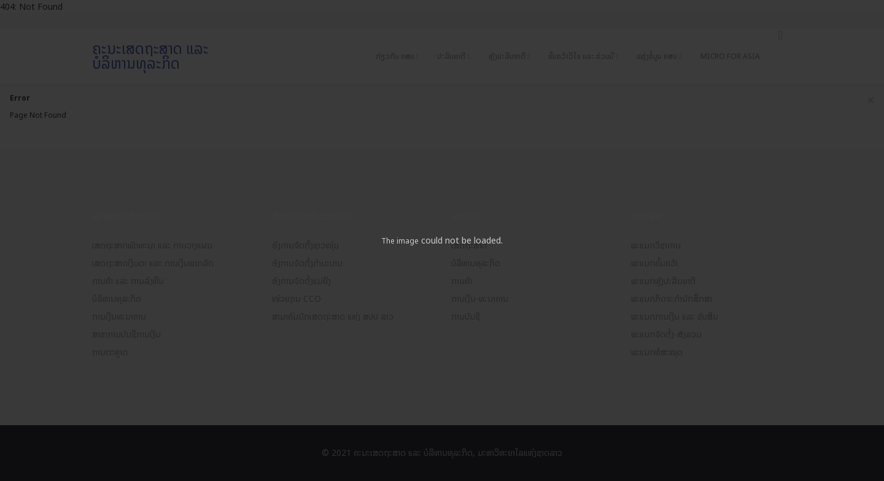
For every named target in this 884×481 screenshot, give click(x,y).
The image (400, 241)
